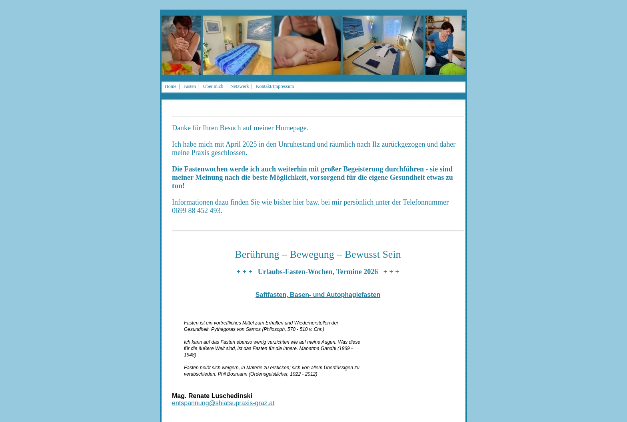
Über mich (213, 86)
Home (170, 86)
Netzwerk (239, 86)
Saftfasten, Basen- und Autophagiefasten (318, 294)
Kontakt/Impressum (275, 86)
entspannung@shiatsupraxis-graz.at (223, 403)
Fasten (190, 86)
